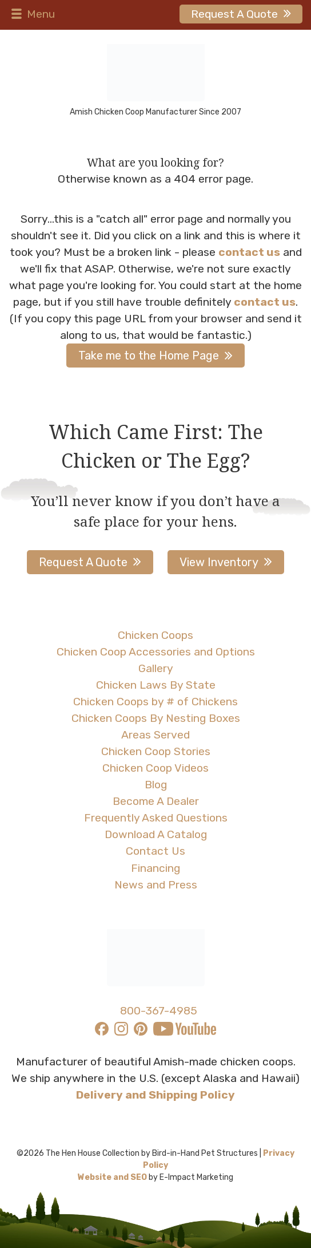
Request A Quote (234, 14)
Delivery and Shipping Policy (155, 1094)
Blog (156, 784)
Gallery (155, 668)
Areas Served (155, 734)
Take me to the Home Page (148, 355)
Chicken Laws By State (156, 685)
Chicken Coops (155, 635)
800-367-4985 (158, 1010)
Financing (155, 868)
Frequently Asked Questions (156, 817)
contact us (249, 252)
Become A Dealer (156, 801)
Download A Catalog (156, 834)
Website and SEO (112, 1177)
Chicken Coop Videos (155, 768)
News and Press (155, 884)
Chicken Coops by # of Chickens (155, 701)
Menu (32, 14)
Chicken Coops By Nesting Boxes (155, 718)
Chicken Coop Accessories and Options (156, 651)
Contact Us (155, 851)
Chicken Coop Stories (155, 751)
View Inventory (219, 562)
